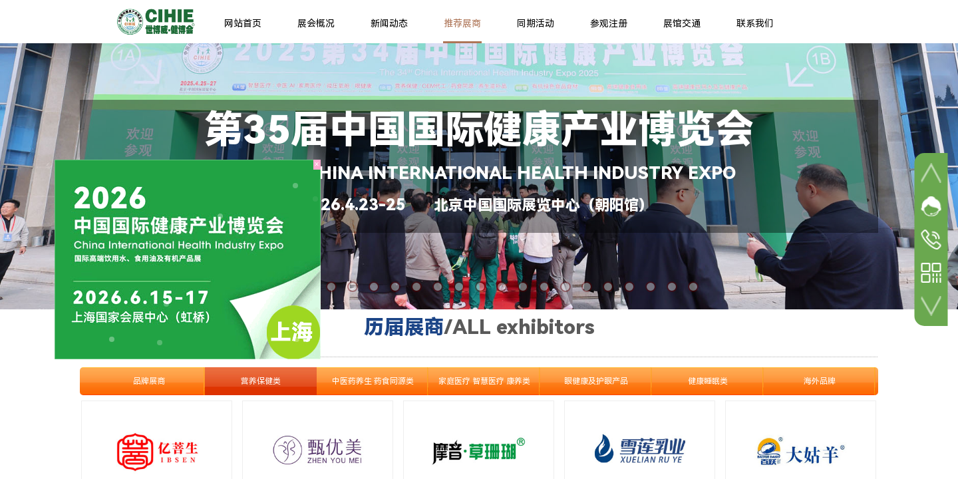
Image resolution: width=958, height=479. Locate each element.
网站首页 (242, 23)
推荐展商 (462, 23)
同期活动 (535, 23)
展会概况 (316, 23)
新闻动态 (389, 23)
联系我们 (755, 23)
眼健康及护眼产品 (596, 381)
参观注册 (608, 23)
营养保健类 (261, 381)
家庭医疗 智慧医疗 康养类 (484, 381)
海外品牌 (820, 381)
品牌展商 (149, 381)
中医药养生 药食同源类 (373, 381)
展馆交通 (682, 23)
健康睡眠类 (708, 381)
